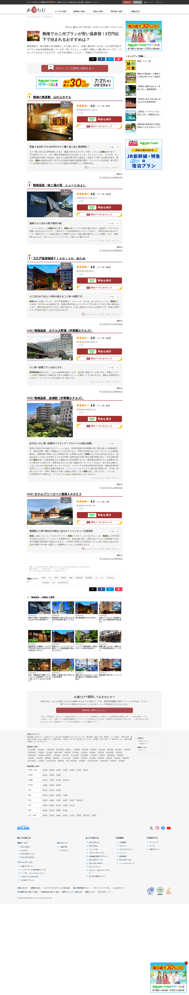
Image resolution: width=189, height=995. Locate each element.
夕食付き (110, 578)
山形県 (78, 770)
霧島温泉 (126, 758)
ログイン (159, 2)
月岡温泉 (92, 752)
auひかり (24, 850)
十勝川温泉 (50, 749)
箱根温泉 (61, 761)
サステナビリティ (126, 849)
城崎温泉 (120, 755)
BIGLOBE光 (25, 847)
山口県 (72, 805)
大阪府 (58, 800)
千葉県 (51, 780)
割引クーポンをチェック (99, 126)
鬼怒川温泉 (58, 752)
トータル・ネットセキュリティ (32, 873)
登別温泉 (41, 749)
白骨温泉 (84, 752)
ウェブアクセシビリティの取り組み (56, 888)
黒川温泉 (117, 758)
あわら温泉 (74, 755)
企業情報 (120, 837)
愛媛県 (58, 810)
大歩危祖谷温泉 (92, 761)
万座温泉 (41, 752)
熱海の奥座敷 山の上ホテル (52, 97)
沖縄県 (93, 815)
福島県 (85, 770)
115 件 (108, 338)
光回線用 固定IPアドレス (98, 856)
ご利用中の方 (152, 837)
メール (152, 846)
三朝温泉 (76, 758)
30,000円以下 (63, 583)
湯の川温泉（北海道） (64, 749)
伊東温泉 (119, 752)
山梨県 (45, 785)
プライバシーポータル (101, 888)
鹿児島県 (86, 815)
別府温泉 (109, 758)
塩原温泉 (67, 752)
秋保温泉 (93, 749)
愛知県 (58, 795)
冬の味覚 (45, 583)
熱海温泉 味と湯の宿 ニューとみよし (59, 185)
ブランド (122, 846)
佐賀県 (51, 815)
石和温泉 (101, 752)
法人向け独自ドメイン (97, 876)
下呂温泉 (93, 755)
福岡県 (45, 815)
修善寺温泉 (32, 755)
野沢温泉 (76, 752)
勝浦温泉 (48, 758)
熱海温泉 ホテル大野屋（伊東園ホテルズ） (63, 330)
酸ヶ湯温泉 (32, 761)
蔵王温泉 (110, 749)
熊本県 (65, 815)
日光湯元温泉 (51, 761)
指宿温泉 (121, 761)
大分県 (72, 815)
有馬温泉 (31, 758)
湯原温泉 (101, 758)
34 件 (108, 405)
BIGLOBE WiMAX (27, 857)
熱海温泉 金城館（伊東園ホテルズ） (59, 398)
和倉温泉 (57, 755)
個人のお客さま (24, 837)
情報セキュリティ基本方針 (72, 892)
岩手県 (58, 770)
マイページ (149, 2)
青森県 (51, 770)
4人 (50, 578)
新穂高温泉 (111, 755)
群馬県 (51, 775)
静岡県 (63, 578)
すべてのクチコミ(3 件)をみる (111, 250)
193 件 (108, 194)
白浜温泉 (39, 758)
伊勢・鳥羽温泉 (71, 761)
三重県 (65, 795)
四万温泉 (49, 752)
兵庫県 (65, 800)
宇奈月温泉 (84, 755)
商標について (90, 892)
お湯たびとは (143, 741)
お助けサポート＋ (27, 866)
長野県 (51, 785)
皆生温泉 (92, 758)
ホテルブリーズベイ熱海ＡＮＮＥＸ (58, 494)
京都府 (51, 800)
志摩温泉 (82, 761)
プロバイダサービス (96, 853)
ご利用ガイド (143, 744)
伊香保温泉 (32, 752)
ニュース (122, 853)
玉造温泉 (84, 758)
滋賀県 (45, 800)
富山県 (45, 790)
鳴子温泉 (85, 749)
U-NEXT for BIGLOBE (29, 876)
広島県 (65, 805)
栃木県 (45, 775)
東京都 (58, 780)
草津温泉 (127, 749)
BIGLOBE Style (125, 860)
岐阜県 (51, 795)
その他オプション (27, 880)
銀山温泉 (118, 749)
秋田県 (72, 770)
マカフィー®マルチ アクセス (99, 871)
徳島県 (45, 810)
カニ (102, 578)
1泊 (53, 583)
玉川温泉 (41, 761)
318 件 (108, 267)
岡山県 (58, 805)
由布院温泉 (104, 761)
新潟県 (58, 785)
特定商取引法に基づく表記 (27, 892)
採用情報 (122, 856)
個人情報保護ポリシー (81, 888)
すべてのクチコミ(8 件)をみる (111, 177)
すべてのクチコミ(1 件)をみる (111, 324)
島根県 (51, 805)
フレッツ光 (93, 849)
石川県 (51, 790)
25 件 (108, 106)
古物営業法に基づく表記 (49, 892)
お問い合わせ (22, 888)
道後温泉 (56, 758)
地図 (80, 113)
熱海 (71, 578)
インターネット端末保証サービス (33, 869)
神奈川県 (66, 780)
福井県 (58, 790)
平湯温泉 (102, 755)
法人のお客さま (92, 837)
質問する (137, 2)
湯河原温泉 (110, 752)
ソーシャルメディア (127, 863)
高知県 (65, 810)
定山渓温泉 (32, 749)
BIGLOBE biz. (94, 842)
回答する (127, 2)
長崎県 (58, 815)
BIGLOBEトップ (104, 892)
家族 (44, 578)
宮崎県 (78, 815)
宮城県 (65, 770)
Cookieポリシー (119, 888)
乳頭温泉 (77, 749)
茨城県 (58, 775)
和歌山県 (79, 800)
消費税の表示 (35, 888)
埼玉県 (45, 780)
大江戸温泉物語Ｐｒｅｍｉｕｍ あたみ (59, 258)
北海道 (45, 770)
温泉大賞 (63, 847)
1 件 (107, 502)
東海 (56, 578)
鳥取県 (45, 805)
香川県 (51, 810)
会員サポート (155, 849)
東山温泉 (102, 749)
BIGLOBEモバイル (28, 854)
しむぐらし (64, 850)
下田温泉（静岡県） (45, 755)
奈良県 (72, 800)
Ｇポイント (142, 750)
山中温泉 (65, 755)
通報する (119, 174)
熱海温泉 (79, 578)
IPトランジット (95, 867)
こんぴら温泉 (66, 758)
